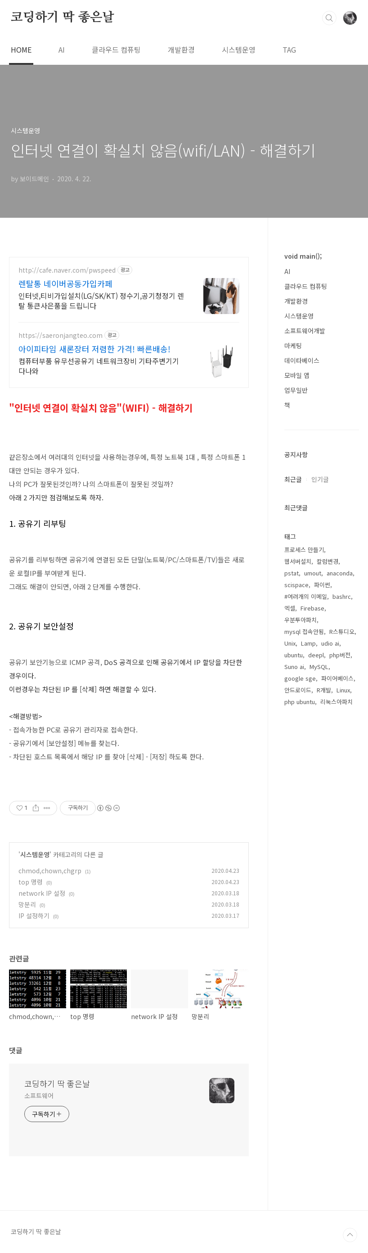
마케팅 (293, 345)
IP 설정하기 (33, 915)
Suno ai (294, 952)
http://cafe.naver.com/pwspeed (67, 270)
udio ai (330, 929)
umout (312, 859)
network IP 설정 (41, 893)
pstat (291, 859)
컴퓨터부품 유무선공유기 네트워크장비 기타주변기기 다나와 (98, 365)
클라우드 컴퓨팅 (116, 49)
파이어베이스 (337, 964)
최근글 (293, 765)
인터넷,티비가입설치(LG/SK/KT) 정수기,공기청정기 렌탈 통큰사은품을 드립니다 (101, 300)
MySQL (319, 952)
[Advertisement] (321, 564)
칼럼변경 (327, 847)
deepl (316, 941)
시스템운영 (239, 49)
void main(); (303, 255)
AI (61, 49)
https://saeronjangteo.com (60, 335)
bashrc (341, 882)
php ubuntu (299, 988)
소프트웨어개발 (304, 330)
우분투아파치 (300, 906)
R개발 (324, 976)
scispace (296, 871)
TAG (289, 49)
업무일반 (296, 390)
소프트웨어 (39, 1095)
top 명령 (30, 881)
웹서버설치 (297, 847)
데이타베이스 (301, 360)
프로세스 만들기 (304, 835)
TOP (350, 1235)
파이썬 (322, 871)
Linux (343, 976)
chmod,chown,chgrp (49, 870)
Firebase (312, 894)
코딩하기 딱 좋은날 (62, 17)
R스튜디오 (342, 917)
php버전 (339, 941)
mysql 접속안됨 (304, 917)
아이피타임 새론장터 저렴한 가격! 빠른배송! (94, 348)
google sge (300, 964)
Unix (290, 929)
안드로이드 (297, 976)
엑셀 (289, 894)
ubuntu (293, 941)
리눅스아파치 (336, 988)
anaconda (340, 859)
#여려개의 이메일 (305, 882)
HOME (21, 49)
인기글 (320, 765)
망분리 (27, 904)
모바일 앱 (297, 375)
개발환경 (181, 49)
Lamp (308, 929)
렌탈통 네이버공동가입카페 (65, 283)
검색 (329, 18)
